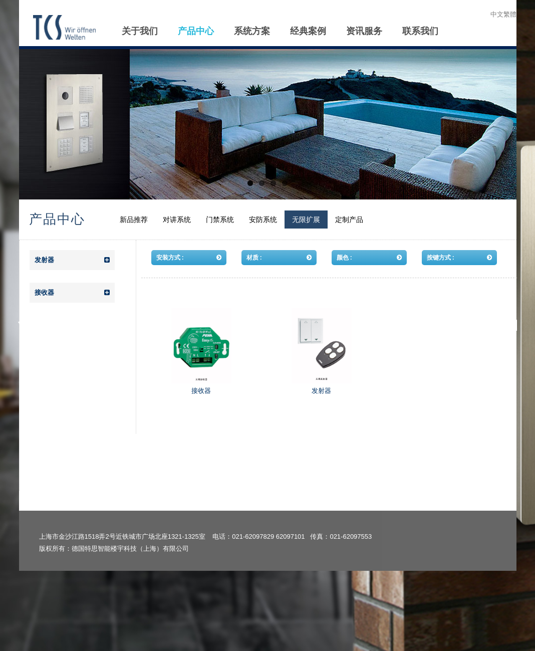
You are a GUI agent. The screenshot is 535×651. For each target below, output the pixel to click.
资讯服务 (364, 31)
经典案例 (308, 31)
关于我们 (140, 31)
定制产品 (349, 219)
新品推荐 (134, 219)
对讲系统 (177, 219)
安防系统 (263, 219)
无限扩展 (306, 219)
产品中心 (196, 31)
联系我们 (420, 31)
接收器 (72, 293)
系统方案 (252, 31)
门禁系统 (220, 219)
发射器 (72, 260)
